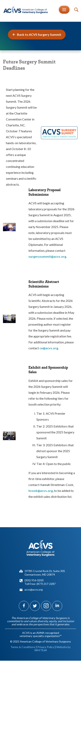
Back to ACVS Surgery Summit (36, 34)
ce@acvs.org (49, 348)
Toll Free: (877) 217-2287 (40, 583)
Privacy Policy (45, 647)
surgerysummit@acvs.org (47, 256)
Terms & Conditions (22, 647)
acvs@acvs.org (33, 589)
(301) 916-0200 (33, 580)
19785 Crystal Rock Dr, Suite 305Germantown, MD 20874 (44, 572)
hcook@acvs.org (40, 490)
